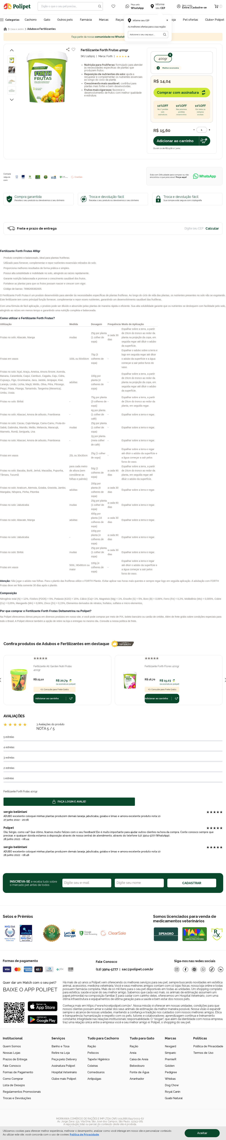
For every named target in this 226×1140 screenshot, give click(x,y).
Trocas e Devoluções (17, 1098)
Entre (185, 7)
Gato (47, 19)
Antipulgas (94, 1078)
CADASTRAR (191, 883)
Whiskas (170, 1078)
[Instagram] (176, 969)
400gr (162, 58)
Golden (169, 1065)
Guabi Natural (174, 1098)
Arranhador (137, 1078)
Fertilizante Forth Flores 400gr (162, 666)
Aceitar (202, 1133)
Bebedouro (137, 1065)
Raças (120, 19)
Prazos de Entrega (15, 1059)
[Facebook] (185, 969)
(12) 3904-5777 (107, 969)
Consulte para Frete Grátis (54, 689)
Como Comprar (13, 1078)
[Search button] (100, 6)
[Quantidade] (201, 130)
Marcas (103, 19)
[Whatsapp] (203, 969)
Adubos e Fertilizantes (41, 29)
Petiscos (93, 1052)
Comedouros (96, 1072)
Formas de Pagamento (18, 1072)
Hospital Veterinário (64, 1072)
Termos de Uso (203, 1052)
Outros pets (65, 19)
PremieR (170, 1059)
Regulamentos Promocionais (22, 1091)
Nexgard (170, 1046)
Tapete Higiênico (98, 1059)
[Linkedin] (220, 969)
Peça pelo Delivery (64, 1059)
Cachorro (31, 19)
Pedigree (171, 1072)
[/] (201, 1123)
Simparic (170, 1052)
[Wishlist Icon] (113, 6)
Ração (91, 1046)
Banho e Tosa (60, 1046)
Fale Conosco (12, 1065)
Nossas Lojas (11, 1052)
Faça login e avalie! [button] (69, 802)
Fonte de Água (139, 1072)
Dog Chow (172, 1085)
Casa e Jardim (17, 29)
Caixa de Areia (139, 1059)
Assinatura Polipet (63, 1065)
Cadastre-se (199, 7)
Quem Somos (12, 1046)
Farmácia (86, 19)
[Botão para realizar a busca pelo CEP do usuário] (164, 34)
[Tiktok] (211, 969)
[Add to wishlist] (73, 49)
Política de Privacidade (208, 1046)
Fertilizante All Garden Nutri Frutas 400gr (52, 668)
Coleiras (92, 1065)
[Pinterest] (194, 969)
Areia (133, 1052)
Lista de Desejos (14, 1085)
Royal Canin (172, 1091)
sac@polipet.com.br (137, 969)
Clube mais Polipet (64, 1078)
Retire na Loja (61, 1052)
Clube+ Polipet (214, 19)
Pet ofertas (190, 19)
